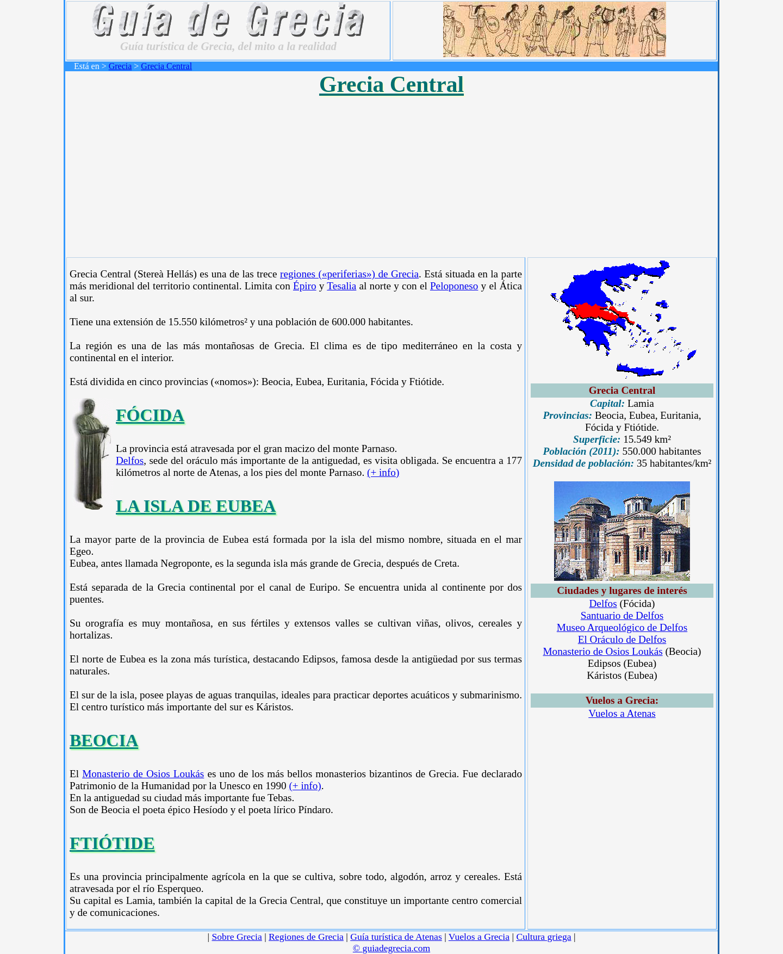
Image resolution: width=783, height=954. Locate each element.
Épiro (304, 286)
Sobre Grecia (237, 936)
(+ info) (383, 472)
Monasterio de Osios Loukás (143, 773)
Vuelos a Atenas (622, 713)
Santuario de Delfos (622, 615)
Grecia (120, 66)
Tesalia (341, 286)
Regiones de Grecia (306, 936)
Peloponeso (454, 286)
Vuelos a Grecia (479, 936)
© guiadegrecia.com (391, 948)
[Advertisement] (391, 174)
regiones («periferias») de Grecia (349, 274)
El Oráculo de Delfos (622, 639)
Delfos (130, 460)
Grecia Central (166, 66)
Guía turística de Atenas (396, 936)
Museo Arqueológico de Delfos (622, 627)
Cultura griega (543, 936)
